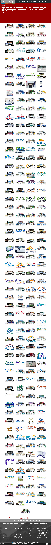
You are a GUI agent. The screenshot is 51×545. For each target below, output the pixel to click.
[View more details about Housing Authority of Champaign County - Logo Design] (31, 191)
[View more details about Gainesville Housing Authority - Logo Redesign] (20, 150)
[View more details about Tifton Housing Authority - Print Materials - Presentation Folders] (41, 454)
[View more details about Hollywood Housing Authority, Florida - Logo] (41, 175)
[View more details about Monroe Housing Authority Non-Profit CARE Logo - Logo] (41, 290)
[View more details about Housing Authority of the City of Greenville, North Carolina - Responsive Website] (20, 224)
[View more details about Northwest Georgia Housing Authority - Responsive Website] (31, 323)
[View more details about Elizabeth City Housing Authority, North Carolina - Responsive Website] (31, 109)
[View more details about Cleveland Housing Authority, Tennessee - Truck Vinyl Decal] (41, 68)
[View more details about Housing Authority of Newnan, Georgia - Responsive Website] (9, 216)
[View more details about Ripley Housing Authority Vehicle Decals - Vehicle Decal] (31, 364)
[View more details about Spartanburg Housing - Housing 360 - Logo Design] (20, 429)
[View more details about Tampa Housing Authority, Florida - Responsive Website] (31, 446)
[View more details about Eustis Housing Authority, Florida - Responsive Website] (9, 125)
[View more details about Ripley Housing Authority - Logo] (41, 356)
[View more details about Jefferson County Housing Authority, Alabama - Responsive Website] (31, 241)
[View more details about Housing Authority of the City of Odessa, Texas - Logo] (20, 232)
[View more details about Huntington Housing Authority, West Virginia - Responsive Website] (31, 232)
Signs (27, 20)
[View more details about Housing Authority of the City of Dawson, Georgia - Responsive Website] (9, 224)
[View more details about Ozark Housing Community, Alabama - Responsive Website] (20, 347)
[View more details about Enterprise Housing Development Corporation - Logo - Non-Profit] (20, 117)
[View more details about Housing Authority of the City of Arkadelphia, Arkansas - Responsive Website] (31, 216)
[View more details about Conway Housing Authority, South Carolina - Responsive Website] (31, 93)
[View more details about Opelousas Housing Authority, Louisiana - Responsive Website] (9, 339)
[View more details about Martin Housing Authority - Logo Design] (9, 282)
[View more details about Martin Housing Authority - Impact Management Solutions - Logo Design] (20, 282)
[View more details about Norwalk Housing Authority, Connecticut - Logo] (9, 331)
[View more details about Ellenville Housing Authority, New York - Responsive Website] (41, 109)
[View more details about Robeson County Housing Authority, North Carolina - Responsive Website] (31, 372)
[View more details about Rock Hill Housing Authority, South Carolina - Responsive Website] (9, 380)
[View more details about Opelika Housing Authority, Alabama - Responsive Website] (31, 331)
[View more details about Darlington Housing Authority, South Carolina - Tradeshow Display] (9, 101)
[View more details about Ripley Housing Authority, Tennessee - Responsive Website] (41, 364)
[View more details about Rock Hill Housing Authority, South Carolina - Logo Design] (41, 372)
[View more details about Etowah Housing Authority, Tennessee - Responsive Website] (41, 117)
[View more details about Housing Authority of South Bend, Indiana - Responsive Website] (20, 216)
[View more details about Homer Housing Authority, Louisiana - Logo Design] (31, 183)
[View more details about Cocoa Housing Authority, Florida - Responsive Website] (41, 76)
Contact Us (43, 1)
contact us (28, 518)
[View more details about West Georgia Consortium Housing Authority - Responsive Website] (9, 495)
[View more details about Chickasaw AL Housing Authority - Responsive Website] (20, 68)
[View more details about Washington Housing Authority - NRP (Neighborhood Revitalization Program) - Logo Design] (31, 479)
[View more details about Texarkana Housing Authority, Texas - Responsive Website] (9, 454)
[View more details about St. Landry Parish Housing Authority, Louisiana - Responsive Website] (9, 438)
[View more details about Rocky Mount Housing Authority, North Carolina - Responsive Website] (41, 380)
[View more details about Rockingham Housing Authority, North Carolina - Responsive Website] (20, 380)
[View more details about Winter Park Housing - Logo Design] (31, 503)
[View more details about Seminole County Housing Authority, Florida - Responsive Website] (41, 397)
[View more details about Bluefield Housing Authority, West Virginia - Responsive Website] (41, 43)
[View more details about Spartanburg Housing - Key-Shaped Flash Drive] (9, 429)
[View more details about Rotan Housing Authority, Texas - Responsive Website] (9, 388)
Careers (38, 1)
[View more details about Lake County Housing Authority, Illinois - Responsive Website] (41, 249)
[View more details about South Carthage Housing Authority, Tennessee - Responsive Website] (31, 413)
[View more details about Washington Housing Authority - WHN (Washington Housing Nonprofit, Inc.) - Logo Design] (41, 479)
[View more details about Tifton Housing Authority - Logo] (9, 462)
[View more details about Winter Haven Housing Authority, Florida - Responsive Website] (20, 503)
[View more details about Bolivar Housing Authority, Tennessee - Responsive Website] (9, 52)
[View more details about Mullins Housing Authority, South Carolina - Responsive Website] (9, 306)
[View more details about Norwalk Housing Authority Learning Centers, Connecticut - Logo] (41, 323)
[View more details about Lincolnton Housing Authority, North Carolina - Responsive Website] (20, 257)
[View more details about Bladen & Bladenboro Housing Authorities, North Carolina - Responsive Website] (31, 43)
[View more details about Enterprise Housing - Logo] (9, 117)
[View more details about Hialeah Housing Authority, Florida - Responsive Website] (9, 175)
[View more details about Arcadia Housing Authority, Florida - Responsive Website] (41, 27)
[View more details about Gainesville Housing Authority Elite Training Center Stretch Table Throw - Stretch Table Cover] (41, 150)
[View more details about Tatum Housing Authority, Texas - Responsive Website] (41, 446)
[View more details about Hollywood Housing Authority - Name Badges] (31, 175)
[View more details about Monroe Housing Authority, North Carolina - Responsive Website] (9, 298)
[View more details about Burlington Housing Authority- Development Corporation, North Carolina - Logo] (9, 60)
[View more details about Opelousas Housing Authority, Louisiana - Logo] (41, 331)
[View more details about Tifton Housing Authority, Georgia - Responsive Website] (20, 462)
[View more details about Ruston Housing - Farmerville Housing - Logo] (9, 397)
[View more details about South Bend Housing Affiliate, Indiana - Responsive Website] (20, 413)
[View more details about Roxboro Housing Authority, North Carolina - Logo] (20, 388)
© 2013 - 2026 (39, 537)
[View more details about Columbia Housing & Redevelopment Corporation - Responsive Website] (20, 84)
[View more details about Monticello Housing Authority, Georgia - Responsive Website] (31, 298)
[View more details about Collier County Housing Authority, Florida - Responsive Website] (9, 84)
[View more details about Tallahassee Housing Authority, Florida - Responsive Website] (20, 446)
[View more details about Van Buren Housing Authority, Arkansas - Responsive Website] (9, 471)
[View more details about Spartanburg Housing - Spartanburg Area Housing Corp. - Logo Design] (31, 429)
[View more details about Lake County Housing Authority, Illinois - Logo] (31, 249)
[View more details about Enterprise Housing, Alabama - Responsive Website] (31, 117)
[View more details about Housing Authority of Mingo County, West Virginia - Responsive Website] (41, 208)
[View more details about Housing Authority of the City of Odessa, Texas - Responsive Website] (9, 232)
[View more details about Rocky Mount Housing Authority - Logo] (31, 380)
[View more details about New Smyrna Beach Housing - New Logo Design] (41, 306)
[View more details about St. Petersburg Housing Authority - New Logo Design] (20, 438)
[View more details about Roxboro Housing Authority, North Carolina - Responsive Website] (31, 388)
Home (19, 1)
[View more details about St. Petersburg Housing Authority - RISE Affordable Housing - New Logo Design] (31, 438)
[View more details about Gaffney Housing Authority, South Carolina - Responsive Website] (9, 150)
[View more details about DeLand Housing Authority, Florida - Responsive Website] (20, 101)
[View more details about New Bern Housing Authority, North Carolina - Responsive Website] (31, 306)
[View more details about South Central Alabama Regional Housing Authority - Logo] (41, 413)
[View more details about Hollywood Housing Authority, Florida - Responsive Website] (9, 183)
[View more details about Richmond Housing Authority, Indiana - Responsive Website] (31, 356)
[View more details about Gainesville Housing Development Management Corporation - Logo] (9, 158)
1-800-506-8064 (43, 534)
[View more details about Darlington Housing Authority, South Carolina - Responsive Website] (41, 93)
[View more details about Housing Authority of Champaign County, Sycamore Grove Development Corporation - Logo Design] (41, 199)
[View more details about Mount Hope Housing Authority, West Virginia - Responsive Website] (41, 298)
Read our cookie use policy (28, 543)
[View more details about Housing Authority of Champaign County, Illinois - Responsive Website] (9, 199)
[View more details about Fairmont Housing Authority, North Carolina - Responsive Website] (41, 125)
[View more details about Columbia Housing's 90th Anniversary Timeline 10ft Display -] (9, 93)
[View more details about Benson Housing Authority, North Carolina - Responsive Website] (20, 43)
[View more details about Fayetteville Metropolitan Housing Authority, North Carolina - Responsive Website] (9, 134)
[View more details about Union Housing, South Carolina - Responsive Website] (41, 462)
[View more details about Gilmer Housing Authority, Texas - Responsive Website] (31, 158)
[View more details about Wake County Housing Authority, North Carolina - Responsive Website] (41, 471)
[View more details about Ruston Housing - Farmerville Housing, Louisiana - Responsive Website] (20, 397)
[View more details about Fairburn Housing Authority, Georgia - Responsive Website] (31, 125)
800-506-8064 (22, 518)
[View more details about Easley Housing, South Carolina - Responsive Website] (20, 109)
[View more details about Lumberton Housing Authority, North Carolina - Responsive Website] (41, 265)
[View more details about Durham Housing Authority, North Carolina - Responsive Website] (41, 101)
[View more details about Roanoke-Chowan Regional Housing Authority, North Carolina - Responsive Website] (20, 372)
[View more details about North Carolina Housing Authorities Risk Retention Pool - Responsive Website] (9, 323)
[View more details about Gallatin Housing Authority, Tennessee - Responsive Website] (20, 158)
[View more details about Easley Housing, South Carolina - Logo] (9, 109)
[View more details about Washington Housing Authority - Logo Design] (9, 479)
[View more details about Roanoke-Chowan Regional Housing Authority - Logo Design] (9, 372)
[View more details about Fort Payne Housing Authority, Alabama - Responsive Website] (41, 134)
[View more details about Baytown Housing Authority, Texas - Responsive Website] (41, 35)
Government (7, 14)
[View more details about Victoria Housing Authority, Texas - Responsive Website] (31, 471)
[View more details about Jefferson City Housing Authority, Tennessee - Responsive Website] (20, 241)
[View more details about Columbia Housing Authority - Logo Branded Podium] (31, 84)
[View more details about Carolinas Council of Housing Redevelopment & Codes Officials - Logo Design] (31, 60)
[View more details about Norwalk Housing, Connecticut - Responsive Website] (20, 331)
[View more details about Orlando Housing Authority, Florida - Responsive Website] (20, 339)
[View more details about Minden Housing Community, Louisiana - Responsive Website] (9, 290)
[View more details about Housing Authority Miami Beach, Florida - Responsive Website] (20, 191)
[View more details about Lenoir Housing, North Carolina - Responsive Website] (9, 257)
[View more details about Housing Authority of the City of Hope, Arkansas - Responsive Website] (31, 224)
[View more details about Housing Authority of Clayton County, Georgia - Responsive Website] (9, 208)
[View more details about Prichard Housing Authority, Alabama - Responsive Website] (41, 347)
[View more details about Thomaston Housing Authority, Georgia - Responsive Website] (20, 454)
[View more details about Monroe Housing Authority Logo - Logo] (31, 290)
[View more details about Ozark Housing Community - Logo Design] (9, 347)
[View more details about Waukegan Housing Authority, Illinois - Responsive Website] (41, 487)
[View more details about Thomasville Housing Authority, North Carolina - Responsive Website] (31, 454)
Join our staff (15, 542)
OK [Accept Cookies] (46, 543)
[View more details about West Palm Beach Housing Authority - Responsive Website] (41, 495)
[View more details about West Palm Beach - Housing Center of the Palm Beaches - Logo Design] (20, 495)
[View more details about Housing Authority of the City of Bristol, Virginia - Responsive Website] (41, 216)
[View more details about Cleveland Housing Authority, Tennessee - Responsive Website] (9, 76)
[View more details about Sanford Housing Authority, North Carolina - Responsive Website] (31, 397)
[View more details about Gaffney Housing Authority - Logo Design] (41, 142)
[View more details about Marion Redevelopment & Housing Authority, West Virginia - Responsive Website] (41, 273)
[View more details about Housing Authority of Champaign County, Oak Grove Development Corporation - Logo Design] (31, 199)
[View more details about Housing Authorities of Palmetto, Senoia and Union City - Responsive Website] (9, 191)
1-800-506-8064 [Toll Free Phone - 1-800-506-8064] (20, 536)
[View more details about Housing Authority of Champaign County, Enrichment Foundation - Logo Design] (41, 191)
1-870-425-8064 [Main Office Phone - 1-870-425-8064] (19, 537)
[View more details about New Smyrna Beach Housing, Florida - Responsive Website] (9, 314)
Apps (4, 18)
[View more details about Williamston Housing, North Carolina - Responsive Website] (9, 503)
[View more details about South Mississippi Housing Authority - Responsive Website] (9, 421)
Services (28, 1)
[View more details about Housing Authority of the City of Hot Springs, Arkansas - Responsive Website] (41, 224)
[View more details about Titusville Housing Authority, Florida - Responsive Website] (31, 462)
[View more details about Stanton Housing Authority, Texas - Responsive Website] (9, 446)
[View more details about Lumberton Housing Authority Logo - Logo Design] (20, 265)
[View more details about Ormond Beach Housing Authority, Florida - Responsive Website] (41, 339)
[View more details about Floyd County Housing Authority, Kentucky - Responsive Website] (20, 134)
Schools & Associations (35, 14)
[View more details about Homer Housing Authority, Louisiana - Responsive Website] (20, 183)
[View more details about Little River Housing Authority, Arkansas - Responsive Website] (31, 257)
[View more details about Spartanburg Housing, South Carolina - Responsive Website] (41, 429)
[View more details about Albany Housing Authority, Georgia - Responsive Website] (31, 27)
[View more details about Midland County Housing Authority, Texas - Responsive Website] (41, 282)
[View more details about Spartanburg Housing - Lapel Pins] (20, 421)
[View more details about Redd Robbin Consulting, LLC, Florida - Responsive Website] (20, 356)
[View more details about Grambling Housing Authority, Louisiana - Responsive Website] (41, 158)
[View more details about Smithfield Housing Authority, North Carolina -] (41, 405)
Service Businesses (43, 14)
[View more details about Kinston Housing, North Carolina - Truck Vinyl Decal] (20, 249)
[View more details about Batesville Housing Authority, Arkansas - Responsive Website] (20, 35)
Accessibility (45, 537)
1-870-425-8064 (42, 535)
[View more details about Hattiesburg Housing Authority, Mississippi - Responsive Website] (20, 167)
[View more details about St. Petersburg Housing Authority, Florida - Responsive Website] (41, 438)
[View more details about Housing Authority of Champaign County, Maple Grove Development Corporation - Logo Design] (20, 199)
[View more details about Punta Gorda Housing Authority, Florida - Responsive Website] (9, 356)
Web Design (40, 19)
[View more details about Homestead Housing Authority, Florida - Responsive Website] (41, 183)
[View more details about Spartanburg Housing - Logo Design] (41, 421)
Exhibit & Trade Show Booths (8, 20)
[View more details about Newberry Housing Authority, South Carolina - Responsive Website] (31, 314)
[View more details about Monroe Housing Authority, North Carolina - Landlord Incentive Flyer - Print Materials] (20, 298)
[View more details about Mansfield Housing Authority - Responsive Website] (20, 273)
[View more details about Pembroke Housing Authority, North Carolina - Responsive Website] (31, 347)
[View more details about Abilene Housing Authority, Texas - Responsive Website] (20, 27)
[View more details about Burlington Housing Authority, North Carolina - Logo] (41, 52)
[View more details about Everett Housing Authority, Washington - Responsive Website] (20, 125)
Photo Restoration (18, 19)
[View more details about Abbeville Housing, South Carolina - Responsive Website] (9, 27)
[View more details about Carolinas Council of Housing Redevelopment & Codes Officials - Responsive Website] (20, 60)
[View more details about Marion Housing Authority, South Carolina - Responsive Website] (31, 273)
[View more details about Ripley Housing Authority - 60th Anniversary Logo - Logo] (9, 364)
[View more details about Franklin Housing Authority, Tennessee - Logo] (20, 142)
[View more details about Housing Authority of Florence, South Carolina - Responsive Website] (31, 208)
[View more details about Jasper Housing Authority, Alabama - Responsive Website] (9, 241)
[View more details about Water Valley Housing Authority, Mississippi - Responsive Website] (31, 487)
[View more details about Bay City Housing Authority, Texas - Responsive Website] (31, 35)
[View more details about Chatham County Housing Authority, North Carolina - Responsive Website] (9, 68)
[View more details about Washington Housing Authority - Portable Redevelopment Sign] (20, 479)
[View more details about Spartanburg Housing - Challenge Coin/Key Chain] (31, 421)
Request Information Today (17, 529)
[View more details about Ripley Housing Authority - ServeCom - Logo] (20, 364)
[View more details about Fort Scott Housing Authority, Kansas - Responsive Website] (9, 142)
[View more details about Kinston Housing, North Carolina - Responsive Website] (41, 241)
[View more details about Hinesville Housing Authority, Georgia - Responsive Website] (20, 175)
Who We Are (33, 1)
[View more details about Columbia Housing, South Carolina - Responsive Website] (20, 93)
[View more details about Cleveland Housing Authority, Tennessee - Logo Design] (20, 76)
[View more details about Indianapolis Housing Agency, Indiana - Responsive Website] (41, 232)
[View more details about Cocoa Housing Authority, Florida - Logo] (31, 76)
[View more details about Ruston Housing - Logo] (41, 388)
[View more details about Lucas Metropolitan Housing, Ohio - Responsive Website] (41, 257)
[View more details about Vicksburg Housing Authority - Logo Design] (20, 471)
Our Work (23, 1)
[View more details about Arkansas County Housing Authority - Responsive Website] (9, 35)
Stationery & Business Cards (42, 18)
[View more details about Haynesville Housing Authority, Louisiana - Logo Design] (31, 167)
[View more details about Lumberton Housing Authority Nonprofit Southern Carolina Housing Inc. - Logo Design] (31, 265)
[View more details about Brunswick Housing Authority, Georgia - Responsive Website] (31, 52)
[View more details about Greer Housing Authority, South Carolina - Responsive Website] (9, 167)
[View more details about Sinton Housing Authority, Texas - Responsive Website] (31, 405)
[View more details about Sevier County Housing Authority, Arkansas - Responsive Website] (20, 405)
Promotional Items (29, 19)
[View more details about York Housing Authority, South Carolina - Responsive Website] (25, 512)
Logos (16, 18)
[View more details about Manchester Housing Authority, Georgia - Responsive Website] (9, 273)
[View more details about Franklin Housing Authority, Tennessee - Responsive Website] (31, 142)
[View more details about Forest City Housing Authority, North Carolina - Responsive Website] (31, 134)
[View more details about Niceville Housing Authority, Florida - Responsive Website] (41, 314)
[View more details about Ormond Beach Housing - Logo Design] (31, 339)
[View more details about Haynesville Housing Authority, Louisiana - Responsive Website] (41, 167)
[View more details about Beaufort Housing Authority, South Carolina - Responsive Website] (9, 43)
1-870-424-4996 (41, 533)
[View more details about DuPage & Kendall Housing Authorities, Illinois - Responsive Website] (31, 101)
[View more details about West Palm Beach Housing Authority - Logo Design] (31, 495)
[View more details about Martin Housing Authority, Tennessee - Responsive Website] (31, 282)
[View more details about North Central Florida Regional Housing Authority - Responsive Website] (20, 323)
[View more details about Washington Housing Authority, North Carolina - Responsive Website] (20, 487)
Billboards (5, 19)
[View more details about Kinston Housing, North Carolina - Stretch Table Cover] (9, 249)
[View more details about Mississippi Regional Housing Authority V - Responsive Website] (20, 290)
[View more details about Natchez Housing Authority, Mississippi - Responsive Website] (20, 306)
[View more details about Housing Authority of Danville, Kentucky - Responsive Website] (20, 208)
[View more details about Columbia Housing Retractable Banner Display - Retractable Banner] (41, 84)
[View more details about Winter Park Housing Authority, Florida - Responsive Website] (41, 503)
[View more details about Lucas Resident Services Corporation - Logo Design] (9, 265)
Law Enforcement (25, 14)
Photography (17, 20)
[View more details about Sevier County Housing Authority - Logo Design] (9, 405)
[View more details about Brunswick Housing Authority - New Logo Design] (20, 52)
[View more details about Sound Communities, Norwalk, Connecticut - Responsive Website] (9, 413)
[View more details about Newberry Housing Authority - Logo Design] (20, 314)
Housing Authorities (16, 14)
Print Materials (29, 18)
